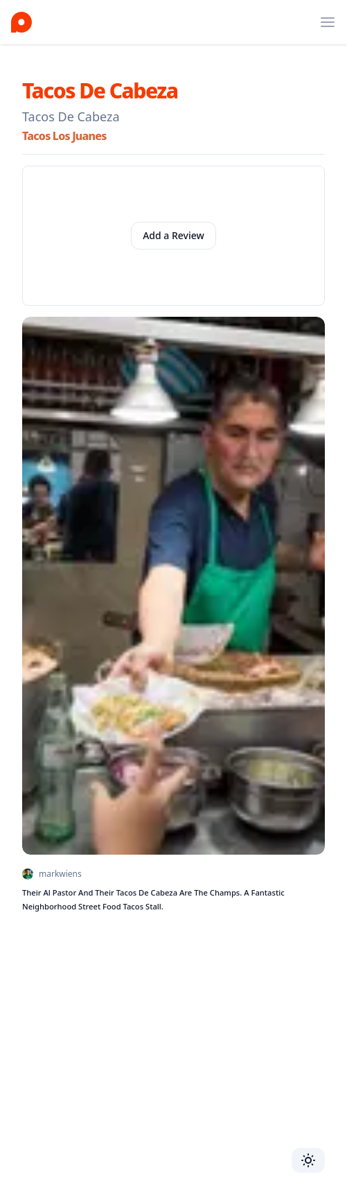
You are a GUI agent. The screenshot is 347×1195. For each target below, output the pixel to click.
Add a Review (173, 235)
